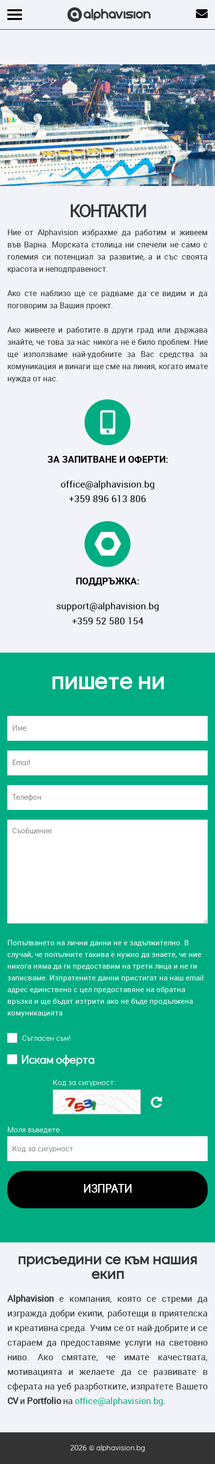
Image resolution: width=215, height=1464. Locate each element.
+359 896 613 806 (107, 498)
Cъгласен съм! (46, 1038)
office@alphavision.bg (108, 484)
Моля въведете (33, 1130)
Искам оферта (57, 1060)
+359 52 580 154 (108, 621)
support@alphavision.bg (107, 606)
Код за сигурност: (84, 1083)
